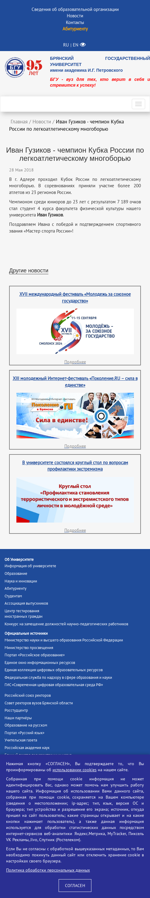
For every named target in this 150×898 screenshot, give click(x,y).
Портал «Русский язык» (24, 732)
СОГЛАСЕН (75, 885)
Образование (16, 573)
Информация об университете (30, 565)
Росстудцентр (16, 710)
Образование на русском (26, 725)
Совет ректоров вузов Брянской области (39, 703)
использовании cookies (75, 769)
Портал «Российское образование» (35, 655)
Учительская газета (21, 740)
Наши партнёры (18, 717)
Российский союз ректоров (28, 695)
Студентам (13, 596)
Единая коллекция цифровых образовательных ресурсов (54, 669)
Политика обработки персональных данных (48, 870)
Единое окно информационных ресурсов (40, 662)
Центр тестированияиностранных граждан (24, 613)
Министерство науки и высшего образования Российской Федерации (64, 640)
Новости (75, 16)
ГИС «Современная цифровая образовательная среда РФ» (54, 684)
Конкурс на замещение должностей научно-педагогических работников (66, 624)
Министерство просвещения (29, 647)
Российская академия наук (27, 747)
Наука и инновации (21, 581)
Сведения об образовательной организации (75, 9)
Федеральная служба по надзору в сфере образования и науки (58, 677)
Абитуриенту (15, 588)
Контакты (75, 22)
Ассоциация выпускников (26, 603)
